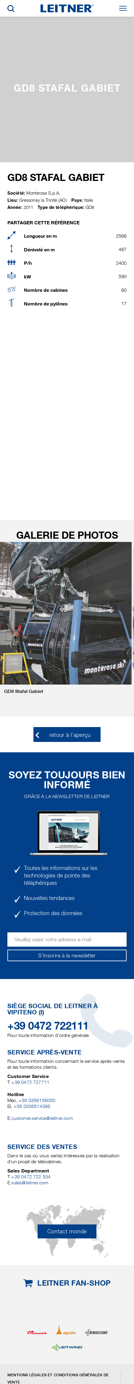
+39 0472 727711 (30, 1082)
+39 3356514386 (32, 1106)
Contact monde (67, 1231)
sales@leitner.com (29, 1183)
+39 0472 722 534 (31, 1177)
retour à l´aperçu (70, 735)
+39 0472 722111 (48, 1025)
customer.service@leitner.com (41, 1118)
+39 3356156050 (37, 1100)
